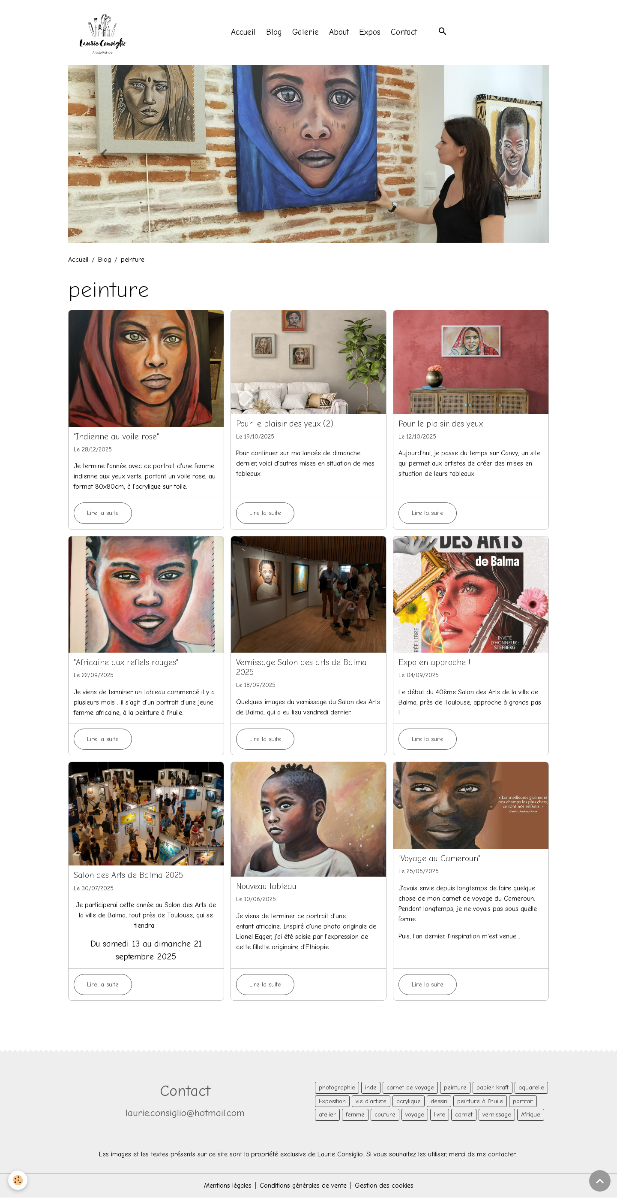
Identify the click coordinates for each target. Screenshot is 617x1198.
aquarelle (531, 1088)
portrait (523, 1101)
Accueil (243, 32)
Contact (404, 32)
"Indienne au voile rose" (116, 437)
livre (439, 1115)
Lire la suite (103, 513)
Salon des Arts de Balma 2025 (128, 875)
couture (384, 1115)
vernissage (496, 1115)
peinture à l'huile (480, 1101)
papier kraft (492, 1088)
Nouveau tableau (266, 887)
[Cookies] (18, 1180)
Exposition (332, 1101)
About (339, 32)
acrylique (408, 1101)
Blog (274, 32)
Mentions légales (228, 1186)
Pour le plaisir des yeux (440, 424)
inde (371, 1088)
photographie (337, 1088)
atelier (327, 1115)
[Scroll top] (600, 1181)
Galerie (306, 32)
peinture (455, 1088)
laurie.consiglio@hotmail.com (185, 1113)
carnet (464, 1115)
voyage (414, 1115)
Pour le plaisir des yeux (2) (284, 424)
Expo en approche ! (434, 663)
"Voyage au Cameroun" (439, 859)
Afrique (530, 1115)
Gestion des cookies (384, 1186)
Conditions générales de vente (303, 1186)
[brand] (104, 32)
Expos (370, 32)
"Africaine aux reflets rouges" (126, 663)
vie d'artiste (371, 1101)
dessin (439, 1101)
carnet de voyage (410, 1088)
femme (355, 1115)
